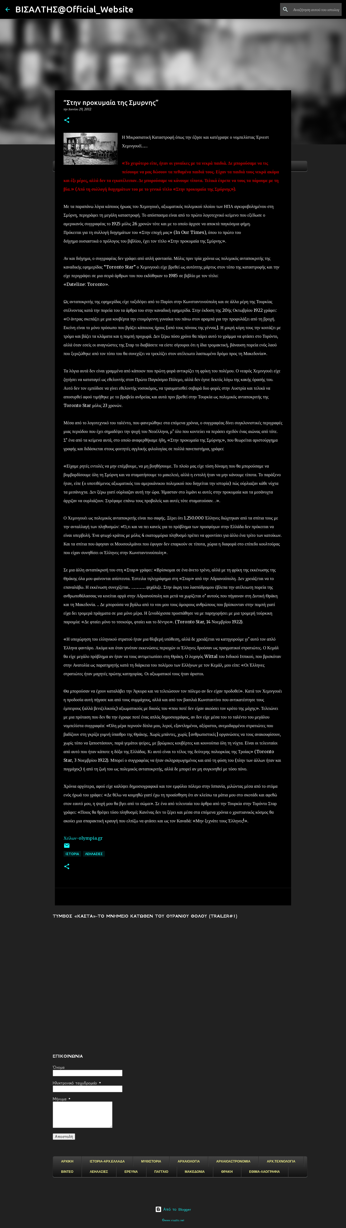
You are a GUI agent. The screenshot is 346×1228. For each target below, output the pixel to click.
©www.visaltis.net (173, 1220)
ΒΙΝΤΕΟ (67, 1172)
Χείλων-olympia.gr (83, 838)
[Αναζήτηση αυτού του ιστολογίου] (313, 9)
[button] (67, 120)
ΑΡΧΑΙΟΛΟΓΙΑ (189, 1161)
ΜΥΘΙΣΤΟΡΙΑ (151, 1161)
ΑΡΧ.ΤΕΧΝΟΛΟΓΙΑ (281, 1161)
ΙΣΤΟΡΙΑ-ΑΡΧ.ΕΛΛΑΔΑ (107, 1161)
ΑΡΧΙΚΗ (67, 1161)
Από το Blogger (173, 1209)
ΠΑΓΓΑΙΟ (161, 1172)
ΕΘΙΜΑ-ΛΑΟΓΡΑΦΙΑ (264, 1172)
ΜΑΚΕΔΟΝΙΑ (195, 1172)
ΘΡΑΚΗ (226, 1172)
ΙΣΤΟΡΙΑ (72, 854)
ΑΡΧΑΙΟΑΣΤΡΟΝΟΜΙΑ (233, 1161)
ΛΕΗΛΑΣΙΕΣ (94, 854)
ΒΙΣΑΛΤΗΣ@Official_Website (74, 9)
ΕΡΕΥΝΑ (131, 1172)
